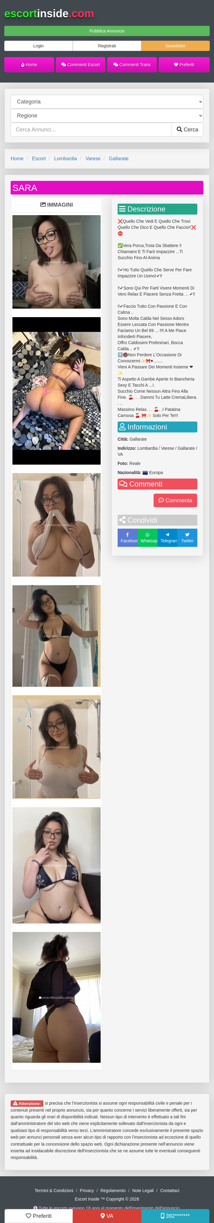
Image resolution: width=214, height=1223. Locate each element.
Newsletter (176, 45)
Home (29, 64)
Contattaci (169, 1190)
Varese (93, 158)
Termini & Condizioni (54, 1190)
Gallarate (119, 158)
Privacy (87, 1190)
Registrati (107, 45)
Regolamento (112, 1190)
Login (38, 45)
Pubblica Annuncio (106, 31)
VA (107, 1216)
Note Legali (143, 1190)
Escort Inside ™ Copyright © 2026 (107, 1199)
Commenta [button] (175, 500)
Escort (38, 158)
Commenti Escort (80, 64)
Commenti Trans (132, 64)
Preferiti (184, 64)
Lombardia (65, 158)
